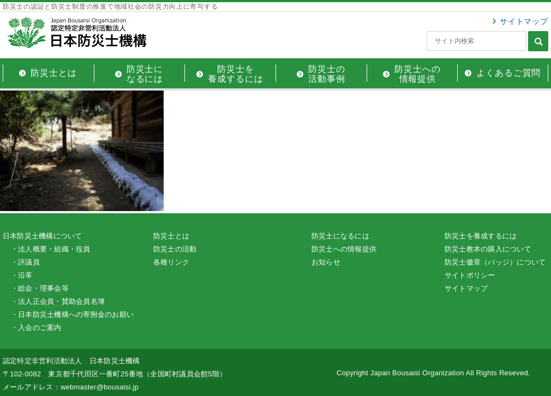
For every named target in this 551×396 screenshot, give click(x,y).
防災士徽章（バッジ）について (495, 262)
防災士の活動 (174, 249)
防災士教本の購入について (488, 249)
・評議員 (25, 262)
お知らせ (326, 262)
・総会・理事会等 (40, 288)
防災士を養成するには (481, 236)
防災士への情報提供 (344, 249)
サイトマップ (524, 21)
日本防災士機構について (42, 236)
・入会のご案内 (36, 327)
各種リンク (171, 262)
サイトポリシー (470, 275)
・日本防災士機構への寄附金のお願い (72, 314)
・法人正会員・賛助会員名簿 (58, 301)
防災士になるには (340, 236)
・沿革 (22, 275)
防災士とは (171, 236)
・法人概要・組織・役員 (51, 249)
